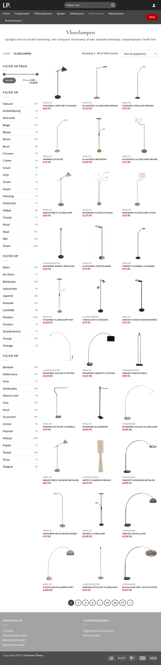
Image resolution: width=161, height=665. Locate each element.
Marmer (8, 431)
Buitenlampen (14, 20)
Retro (6, 267)
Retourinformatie (14, 640)
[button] (154, 5)
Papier (7, 445)
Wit (5, 238)
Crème (7, 160)
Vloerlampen (96, 13)
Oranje (7, 217)
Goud (6, 167)
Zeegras (8, 466)
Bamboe (8, 367)
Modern (8, 317)
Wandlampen (116, 13)
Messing (8, 196)
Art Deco (8, 274)
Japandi (8, 295)
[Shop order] (140, 53)
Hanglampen (22, 13)
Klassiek (8, 303)
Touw (6, 459)
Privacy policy (92, 635)
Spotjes (61, 13)
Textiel (7, 452)
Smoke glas (10, 388)
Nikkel (7, 210)
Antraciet (9, 117)
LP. (6, 5)
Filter (9, 80)
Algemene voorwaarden (98, 630)
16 (115, 602)
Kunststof (9, 416)
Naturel (8, 103)
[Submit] (113, 5)
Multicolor (9, 203)
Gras (6, 381)
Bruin (6, 146)
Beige (6, 125)
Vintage (8, 345)
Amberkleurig (11, 110)
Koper (7, 189)
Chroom (8, 153)
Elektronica (10, 374)
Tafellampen (77, 13)
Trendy (7, 338)
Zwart (7, 245)
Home (6, 13)
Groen (7, 181)
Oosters (8, 324)
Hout (6, 409)
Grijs (6, 174)
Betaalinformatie (13, 644)
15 (107, 602)
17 (122, 602)
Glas (6, 402)
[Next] (130, 603)
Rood (6, 224)
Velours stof (10, 395)
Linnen (7, 424)
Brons (6, 139)
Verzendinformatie (15, 635)
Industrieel (10, 288)
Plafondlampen (43, 13)
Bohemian (9, 281)
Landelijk (8, 310)
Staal (6, 231)
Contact (8, 630)
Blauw (7, 132)
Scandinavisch (12, 331)
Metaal (7, 438)
